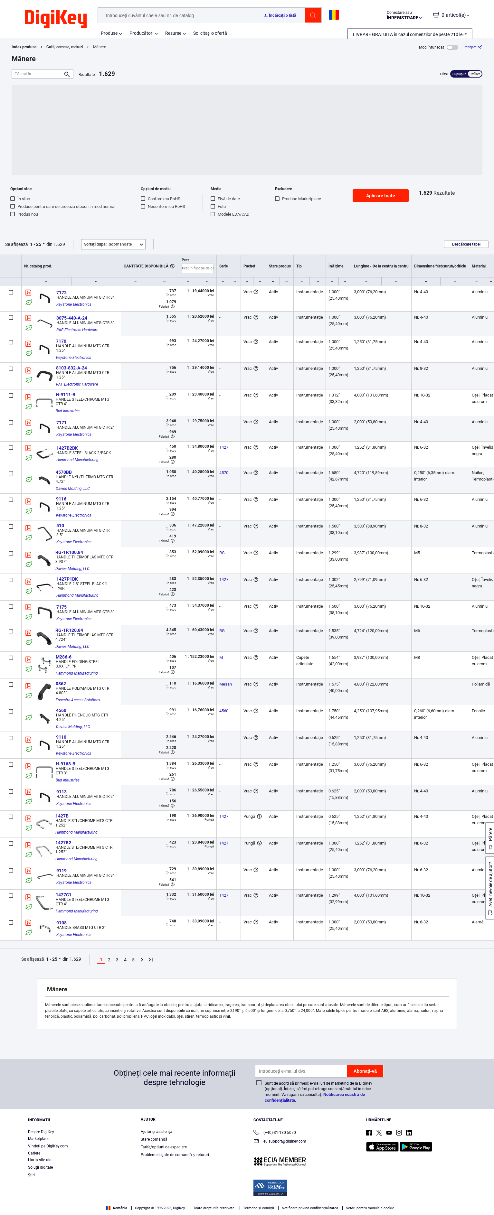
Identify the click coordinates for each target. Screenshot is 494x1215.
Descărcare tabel (466, 244)
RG (222, 552)
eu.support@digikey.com (279, 1142)
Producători (141, 33)
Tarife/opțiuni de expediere (164, 1147)
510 (60, 525)
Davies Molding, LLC (73, 488)
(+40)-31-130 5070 (274, 1133)
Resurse (173, 33)
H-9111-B (65, 394)
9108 (61, 922)
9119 (61, 870)
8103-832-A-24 (71, 367)
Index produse (24, 47)
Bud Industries (68, 411)
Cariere (34, 1153)
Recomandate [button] (108, 244)
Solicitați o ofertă (210, 33)
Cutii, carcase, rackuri (64, 47)
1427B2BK (67, 448)
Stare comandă (154, 1139)
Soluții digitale (40, 1167)
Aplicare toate (380, 195)
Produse (109, 33)
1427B (62, 815)
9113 (61, 791)
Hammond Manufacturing (77, 460)
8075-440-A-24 (71, 318)
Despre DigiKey (41, 1132)
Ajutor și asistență (156, 1131)
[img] (56, 19)
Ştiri (31, 1175)
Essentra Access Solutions (78, 700)
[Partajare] (472, 47)
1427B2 (63, 842)
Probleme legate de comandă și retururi (175, 1155)
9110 (61, 737)
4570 (223, 472)
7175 (61, 607)
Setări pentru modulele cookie (370, 1208)
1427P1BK (67, 579)
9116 (61, 498)
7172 (61, 292)
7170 (61, 341)
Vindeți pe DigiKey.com (48, 1146)
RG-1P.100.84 (69, 552)
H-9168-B (65, 763)
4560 (61, 710)
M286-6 (63, 656)
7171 (61, 422)
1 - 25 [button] (35, 244)
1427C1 (63, 894)
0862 (61, 683)
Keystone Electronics (73, 304)
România (116, 1208)
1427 (223, 447)
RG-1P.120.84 (69, 630)
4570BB (64, 472)
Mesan (225, 684)
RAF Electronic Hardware (77, 330)
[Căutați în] (37, 74)
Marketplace (38, 1138)
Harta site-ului (40, 1160)
